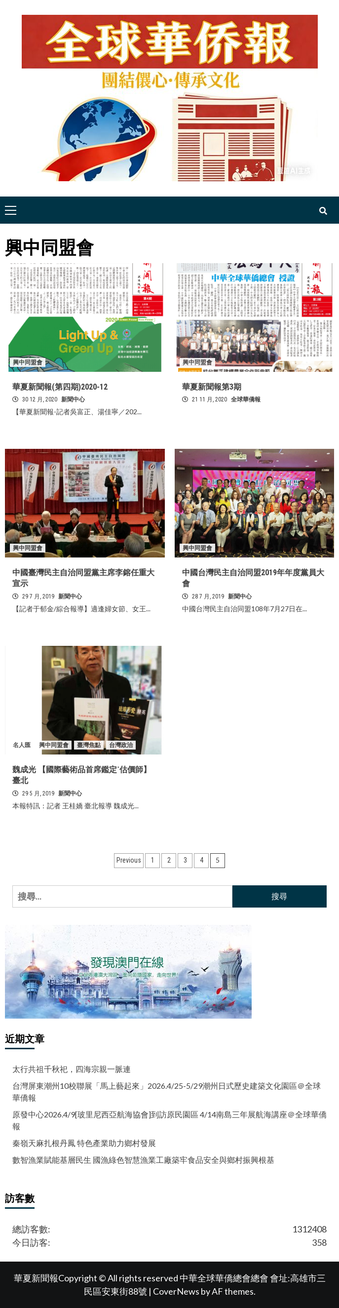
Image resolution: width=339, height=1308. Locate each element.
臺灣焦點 (89, 745)
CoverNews (176, 1291)
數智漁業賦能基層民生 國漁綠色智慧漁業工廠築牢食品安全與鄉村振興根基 (143, 1159)
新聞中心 (73, 399)
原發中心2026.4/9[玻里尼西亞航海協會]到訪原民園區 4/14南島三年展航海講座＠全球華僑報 (169, 1120)
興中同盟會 (27, 362)
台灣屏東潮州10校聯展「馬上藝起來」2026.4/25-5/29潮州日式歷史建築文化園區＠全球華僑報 (166, 1091)
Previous (128, 860)
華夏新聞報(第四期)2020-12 (60, 387)
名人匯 (22, 745)
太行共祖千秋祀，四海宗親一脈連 (71, 1068)
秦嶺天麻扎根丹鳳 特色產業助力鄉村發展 (84, 1143)
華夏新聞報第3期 (211, 387)
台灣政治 (121, 745)
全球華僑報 (246, 399)
